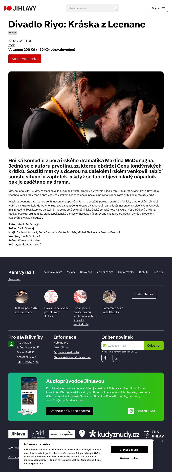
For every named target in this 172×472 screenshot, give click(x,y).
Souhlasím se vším (129, 450)
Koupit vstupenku (25, 59)
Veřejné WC (61, 342)
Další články (144, 294)
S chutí (143, 272)
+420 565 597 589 (28, 362)
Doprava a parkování (66, 352)
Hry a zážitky (126, 272)
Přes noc (158, 272)
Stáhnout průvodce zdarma (70, 411)
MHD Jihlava (62, 347)
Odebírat (153, 345)
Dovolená (86, 272)
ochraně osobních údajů (125, 351)
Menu (158, 8)
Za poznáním (105, 272)
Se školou (14, 279)
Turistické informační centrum (72, 357)
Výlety (71, 272)
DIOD (11, 45)
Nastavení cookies (129, 458)
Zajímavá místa (53, 272)
